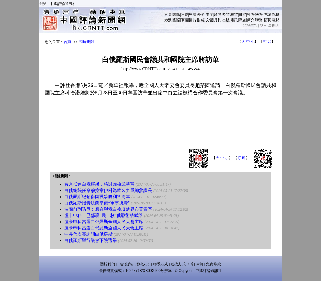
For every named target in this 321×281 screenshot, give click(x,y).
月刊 (217, 20)
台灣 (217, 14)
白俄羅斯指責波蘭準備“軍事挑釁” (96, 203)
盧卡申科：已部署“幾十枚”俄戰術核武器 (103, 215)
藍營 (226, 14)
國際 (176, 20)
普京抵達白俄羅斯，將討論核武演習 (99, 184)
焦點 (184, 14)
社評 (251, 14)
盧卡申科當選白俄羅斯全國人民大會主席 (103, 221)
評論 (267, 14)
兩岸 (209, 14)
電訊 (234, 20)
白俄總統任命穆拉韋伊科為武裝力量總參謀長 (108, 190)
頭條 (176, 14)
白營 (242, 14)
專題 (242, 20)
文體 (209, 20)
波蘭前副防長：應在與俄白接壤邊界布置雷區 (108, 209)
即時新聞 (86, 42)
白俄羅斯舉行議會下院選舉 (90, 240)
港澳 (168, 20)
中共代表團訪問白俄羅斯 (88, 234)
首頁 (168, 14)
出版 (226, 20)
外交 (201, 14)
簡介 (251, 20)
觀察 (275, 14)
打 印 (267, 41)
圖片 (193, 20)
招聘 (267, 20)
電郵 (275, 20)
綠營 (234, 14)
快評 (259, 14)
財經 (201, 20)
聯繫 (259, 20)
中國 (193, 14)
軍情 (184, 20)
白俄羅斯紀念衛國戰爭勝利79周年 (97, 196)
